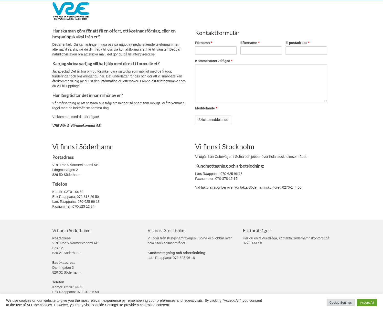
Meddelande (206, 108)
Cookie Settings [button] (341, 302)
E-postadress (297, 43)
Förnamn (203, 43)
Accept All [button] (367, 302)
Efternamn (250, 43)
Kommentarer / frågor (214, 61)
